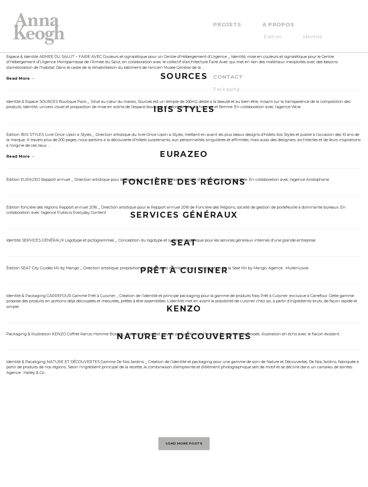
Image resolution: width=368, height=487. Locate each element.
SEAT (184, 243)
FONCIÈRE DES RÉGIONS (183, 182)
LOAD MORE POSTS (184, 443)
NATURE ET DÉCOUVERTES (184, 336)
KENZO (184, 309)
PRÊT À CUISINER (184, 270)
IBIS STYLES (184, 109)
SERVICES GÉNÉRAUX (184, 215)
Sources (184, 76)
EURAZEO (184, 154)
